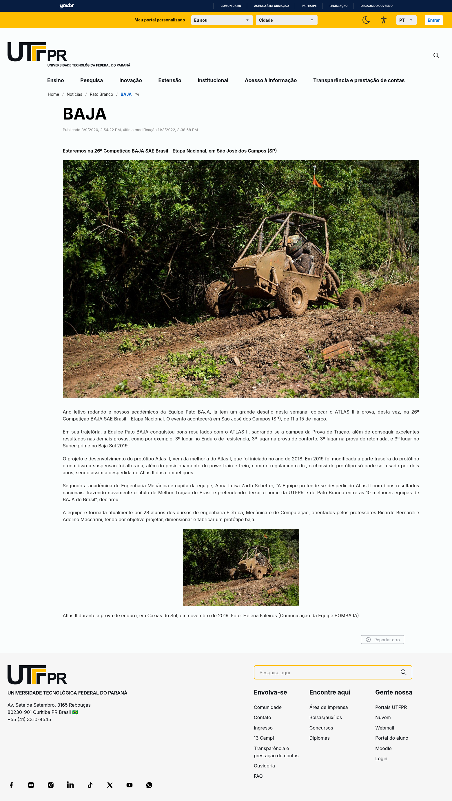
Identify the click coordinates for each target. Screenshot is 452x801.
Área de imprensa (328, 707)
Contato (262, 717)
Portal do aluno (391, 738)
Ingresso (263, 728)
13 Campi (264, 738)
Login (381, 758)
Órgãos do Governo (377, 6)
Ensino (55, 80)
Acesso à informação (271, 6)
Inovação (130, 80)
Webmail (384, 728)
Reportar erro (382, 639)
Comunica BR (230, 6)
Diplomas (319, 738)
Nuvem (383, 717)
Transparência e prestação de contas (359, 80)
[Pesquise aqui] (328, 673)
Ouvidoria (264, 766)
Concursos (321, 728)
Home (53, 94)
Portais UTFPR (391, 707)
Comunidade (268, 707)
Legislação (339, 6)
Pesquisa (91, 80)
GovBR (66, 6)
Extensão (169, 80)
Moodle (383, 748)
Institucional (213, 80)
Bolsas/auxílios (325, 717)
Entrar (434, 20)
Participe (309, 6)
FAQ (258, 776)
